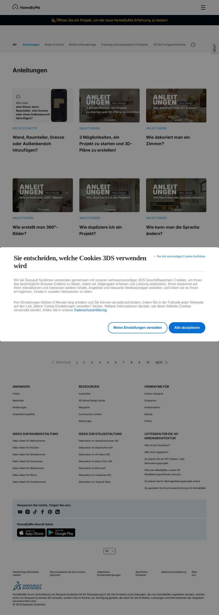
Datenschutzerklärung (90, 310)
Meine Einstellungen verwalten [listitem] (132, 327)
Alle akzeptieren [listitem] (187, 327)
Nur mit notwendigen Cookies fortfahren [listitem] (178, 258)
